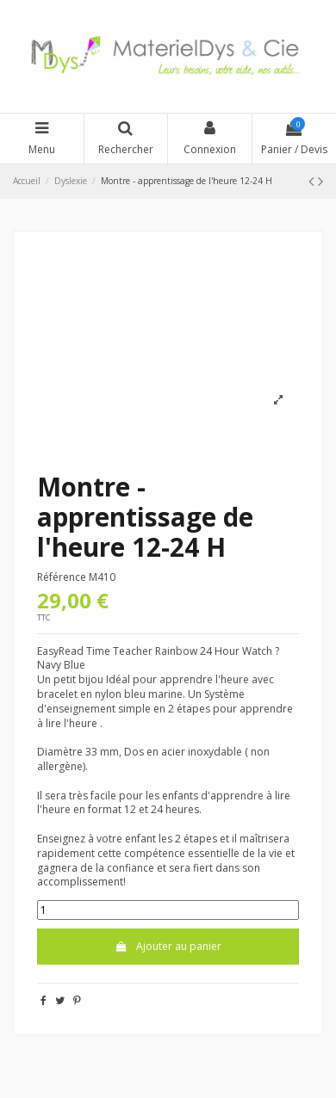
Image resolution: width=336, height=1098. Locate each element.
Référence (61, 577)
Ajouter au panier (168, 946)
